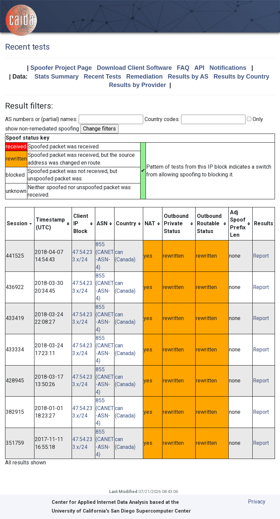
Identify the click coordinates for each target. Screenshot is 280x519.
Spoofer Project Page (61, 67)
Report (261, 256)
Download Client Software (134, 67)
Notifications (227, 67)
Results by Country (241, 76)
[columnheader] (19, 223)
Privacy (256, 501)
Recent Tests (102, 76)
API (199, 67)
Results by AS (188, 76)
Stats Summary (56, 76)
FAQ (183, 67)
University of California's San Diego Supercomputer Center (121, 511)
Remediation (144, 76)
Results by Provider (137, 85)
